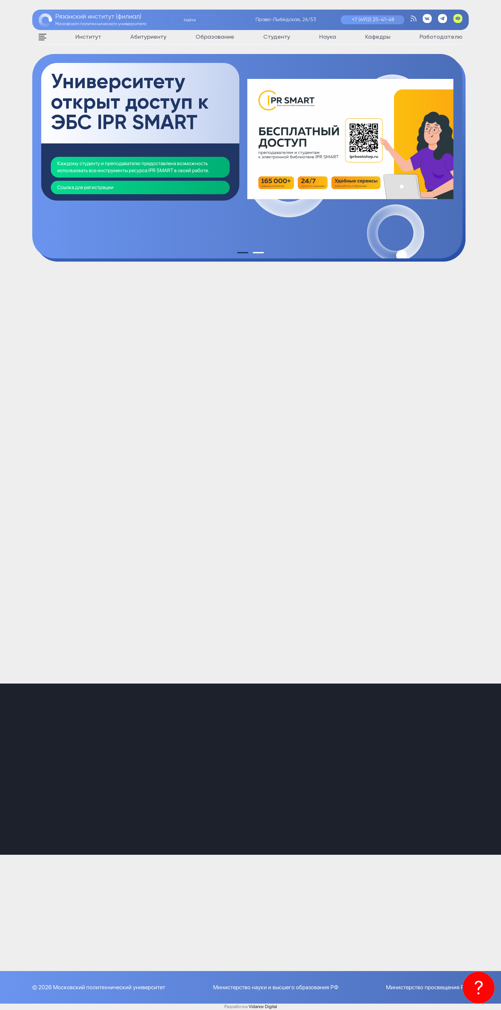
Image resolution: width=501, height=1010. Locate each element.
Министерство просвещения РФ (427, 987)
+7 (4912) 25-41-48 (373, 19)
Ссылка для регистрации (85, 187)
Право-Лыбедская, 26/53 (286, 19)
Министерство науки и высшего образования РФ (275, 987)
